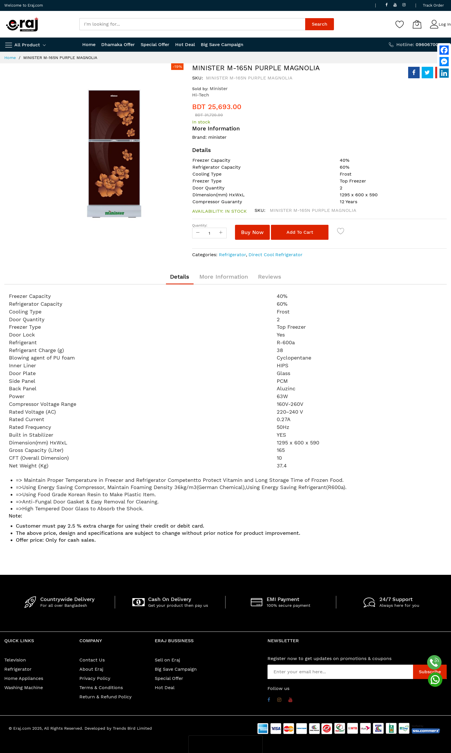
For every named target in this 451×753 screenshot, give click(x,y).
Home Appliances (23, 678)
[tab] (180, 276)
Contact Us (92, 660)
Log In (445, 24)
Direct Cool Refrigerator (276, 254)
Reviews (269, 276)
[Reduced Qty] (198, 233)
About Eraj (91, 669)
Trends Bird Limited (132, 728)
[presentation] (225, 744)
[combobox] (192, 24)
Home (10, 57)
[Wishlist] (399, 24)
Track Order (433, 5)
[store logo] (22, 24)
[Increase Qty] (221, 233)
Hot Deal (165, 687)
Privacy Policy (94, 678)
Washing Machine (23, 687)
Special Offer (169, 678)
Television (15, 660)
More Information (223, 276)
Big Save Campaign (176, 669)
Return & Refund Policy (105, 696)
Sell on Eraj (167, 660)
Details (179, 276)
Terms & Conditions (101, 687)
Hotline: (421, 44)
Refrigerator (232, 254)
